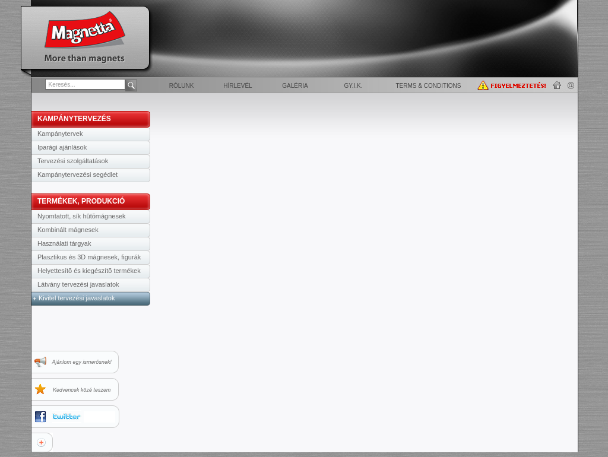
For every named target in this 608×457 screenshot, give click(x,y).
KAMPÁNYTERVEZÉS (74, 119)
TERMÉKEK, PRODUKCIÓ (81, 201)
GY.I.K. (353, 85)
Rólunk (181, 85)
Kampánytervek (60, 133)
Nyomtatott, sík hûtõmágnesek (81, 216)
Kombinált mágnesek (68, 229)
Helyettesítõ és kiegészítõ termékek (89, 270)
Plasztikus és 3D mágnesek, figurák (89, 257)
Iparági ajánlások (62, 147)
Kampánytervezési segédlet (77, 174)
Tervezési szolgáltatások (72, 160)
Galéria (295, 85)
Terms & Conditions (428, 85)
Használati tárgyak (64, 243)
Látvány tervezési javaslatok (78, 284)
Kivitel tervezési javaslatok (77, 298)
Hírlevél (237, 85)
